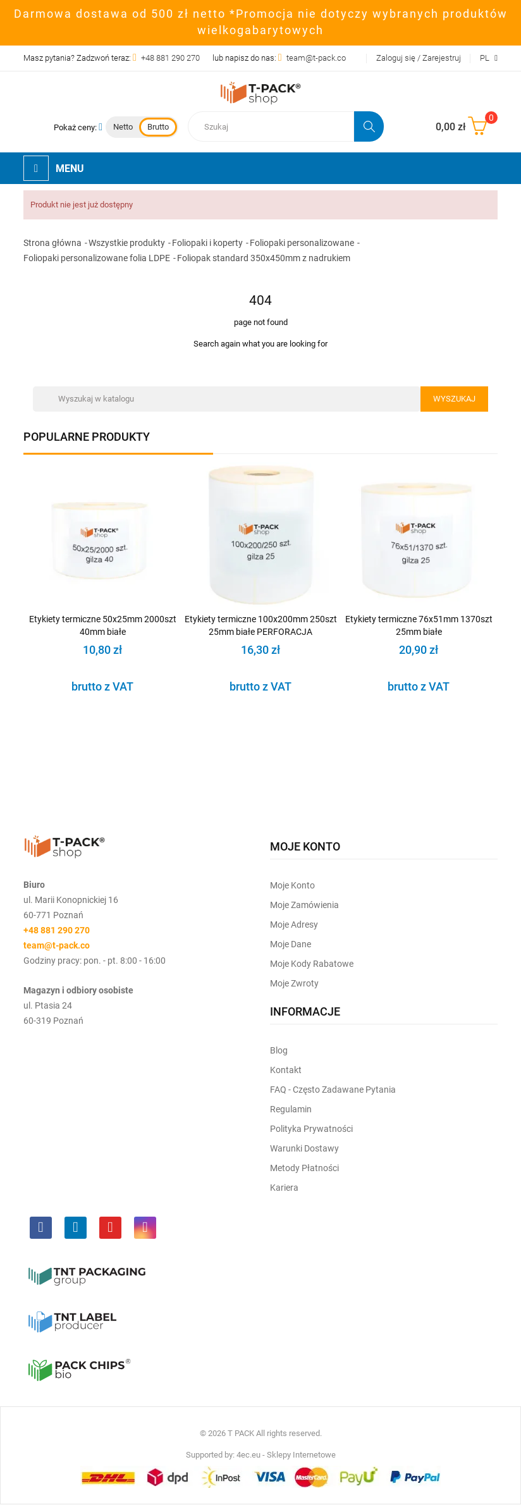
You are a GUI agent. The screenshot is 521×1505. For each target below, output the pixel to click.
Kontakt (286, 1070)
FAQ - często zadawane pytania (333, 1089)
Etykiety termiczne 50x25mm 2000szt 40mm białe (102, 625)
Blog (279, 1050)
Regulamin (291, 1109)
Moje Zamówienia (304, 905)
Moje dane (290, 944)
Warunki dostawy (304, 1148)
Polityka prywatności (311, 1129)
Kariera (284, 1187)
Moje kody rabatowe (311, 964)
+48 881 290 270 (170, 58)
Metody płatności (304, 1168)
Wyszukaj (454, 398)
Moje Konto (292, 885)
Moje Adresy (294, 924)
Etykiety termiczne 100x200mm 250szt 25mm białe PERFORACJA (261, 625)
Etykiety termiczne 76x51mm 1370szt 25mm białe (419, 625)
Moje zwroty (294, 983)
